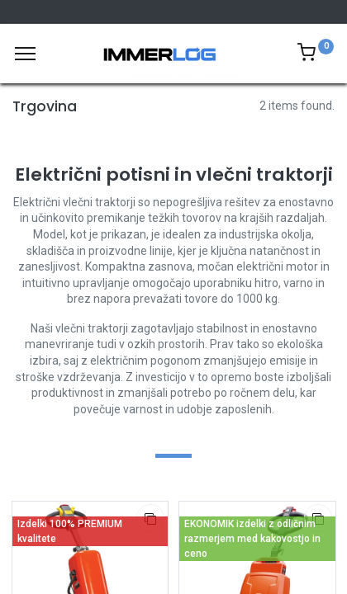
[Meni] (25, 54)
